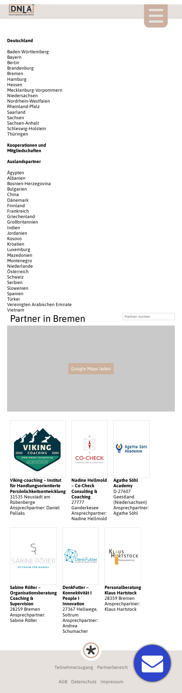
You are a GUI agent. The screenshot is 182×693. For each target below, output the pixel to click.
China (13, 194)
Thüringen (17, 133)
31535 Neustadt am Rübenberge (38, 468)
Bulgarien (17, 188)
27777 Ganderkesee (89, 471)
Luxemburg (18, 249)
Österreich (18, 271)
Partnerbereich (112, 667)
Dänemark (18, 200)
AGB (63, 681)
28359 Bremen (123, 569)
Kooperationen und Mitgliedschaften (26, 147)
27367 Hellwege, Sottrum (81, 580)
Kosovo (14, 238)
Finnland (16, 205)
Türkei (13, 299)
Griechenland (21, 216)
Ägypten (15, 172)
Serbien (15, 282)
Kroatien (15, 243)
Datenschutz (84, 681)
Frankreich (18, 211)
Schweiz (15, 276)
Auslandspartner (24, 161)
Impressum (112, 681)
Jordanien (17, 233)
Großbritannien (22, 221)
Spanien (15, 293)
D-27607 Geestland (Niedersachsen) (131, 468)
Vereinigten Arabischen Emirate (39, 304)
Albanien (16, 178)
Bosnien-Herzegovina (29, 183)
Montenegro (19, 260)
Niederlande (20, 266)
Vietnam (15, 309)
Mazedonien (19, 255)
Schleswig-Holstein (26, 128)
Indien (13, 227)
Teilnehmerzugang (74, 667)
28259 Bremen (33, 575)
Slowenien (17, 288)
